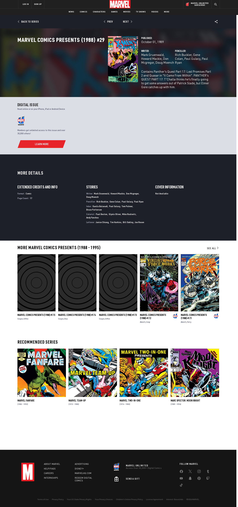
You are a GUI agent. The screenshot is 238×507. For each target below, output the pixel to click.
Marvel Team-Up (77, 434)
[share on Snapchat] (190, 479)
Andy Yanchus (92, 251)
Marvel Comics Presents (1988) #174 (77, 348)
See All (213, 282)
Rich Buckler (151, 69)
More (166, 11)
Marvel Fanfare (25, 434)
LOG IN (26, 4)
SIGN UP (38, 4)
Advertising (82, 464)
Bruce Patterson (94, 243)
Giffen (26, 352)
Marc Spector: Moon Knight (185, 434)
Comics (83, 11)
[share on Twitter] (190, 472)
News (71, 11)
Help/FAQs (50, 468)
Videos (154, 11)
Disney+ (79, 468)
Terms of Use (43, 499)
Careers (49, 473)
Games (114, 11)
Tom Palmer (127, 240)
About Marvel (52, 464)
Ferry (189, 356)
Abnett (142, 356)
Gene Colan (169, 69)
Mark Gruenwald (89, 69)
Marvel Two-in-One (130, 434)
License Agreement (154, 499)
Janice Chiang (102, 256)
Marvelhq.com (83, 473)
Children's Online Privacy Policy (129, 499)
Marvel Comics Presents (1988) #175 (36, 348)
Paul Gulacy (187, 69)
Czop (148, 356)
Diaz (66, 352)
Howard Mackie (112, 69)
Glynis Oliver (115, 248)
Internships (51, 478)
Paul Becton (101, 248)
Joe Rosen (139, 256)
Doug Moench (87, 73)
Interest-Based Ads (174, 499)
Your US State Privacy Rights (79, 499)
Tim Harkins (115, 256)
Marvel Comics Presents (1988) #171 (194, 350)
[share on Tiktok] (181, 485)
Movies (126, 11)
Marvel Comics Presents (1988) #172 (153, 350)
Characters (99, 11)
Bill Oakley (128, 256)
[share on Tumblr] (208, 472)
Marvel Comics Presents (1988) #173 (118, 348)
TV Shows (141, 11)
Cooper (20, 352)
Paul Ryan (138, 235)
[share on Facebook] (181, 472)
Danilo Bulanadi (100, 240)
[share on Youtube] (181, 479)
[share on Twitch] (208, 479)
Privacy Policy (58, 499)
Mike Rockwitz (129, 248)
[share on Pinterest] (199, 479)
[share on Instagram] (199, 472)
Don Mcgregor (133, 69)
